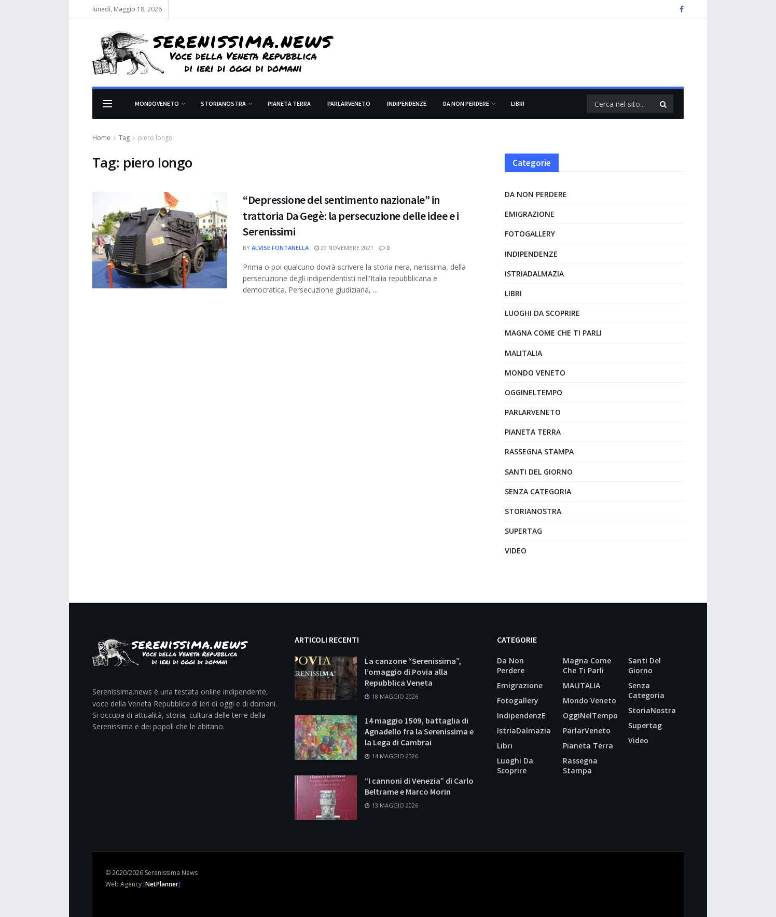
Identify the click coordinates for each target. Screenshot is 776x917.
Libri (517, 103)
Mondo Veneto (535, 373)
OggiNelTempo (533, 392)
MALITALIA (523, 353)
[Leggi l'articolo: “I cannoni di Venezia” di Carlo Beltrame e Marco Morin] (326, 797)
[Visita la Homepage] (213, 53)
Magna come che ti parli (553, 333)
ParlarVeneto (348, 103)
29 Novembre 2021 (343, 248)
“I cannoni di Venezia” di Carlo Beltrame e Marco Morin (419, 786)
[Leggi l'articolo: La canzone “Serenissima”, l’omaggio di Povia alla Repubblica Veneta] (326, 678)
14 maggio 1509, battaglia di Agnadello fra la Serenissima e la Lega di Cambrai (419, 731)
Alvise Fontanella (280, 248)
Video (515, 550)
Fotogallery (530, 234)
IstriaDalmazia (534, 274)
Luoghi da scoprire (542, 313)
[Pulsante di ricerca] (664, 103)
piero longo (155, 137)
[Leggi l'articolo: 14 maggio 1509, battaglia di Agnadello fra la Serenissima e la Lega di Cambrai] (326, 737)
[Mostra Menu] (107, 103)
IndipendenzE (406, 103)
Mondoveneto (157, 103)
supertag (523, 531)
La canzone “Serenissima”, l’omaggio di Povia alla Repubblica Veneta (413, 672)
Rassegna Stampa (539, 451)
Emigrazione (530, 214)
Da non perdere (466, 103)
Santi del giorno (539, 472)
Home (101, 137)
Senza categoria (538, 491)
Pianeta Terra (289, 103)
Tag (124, 137)
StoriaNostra (223, 103)
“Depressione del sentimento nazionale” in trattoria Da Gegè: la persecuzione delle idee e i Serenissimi (351, 215)
